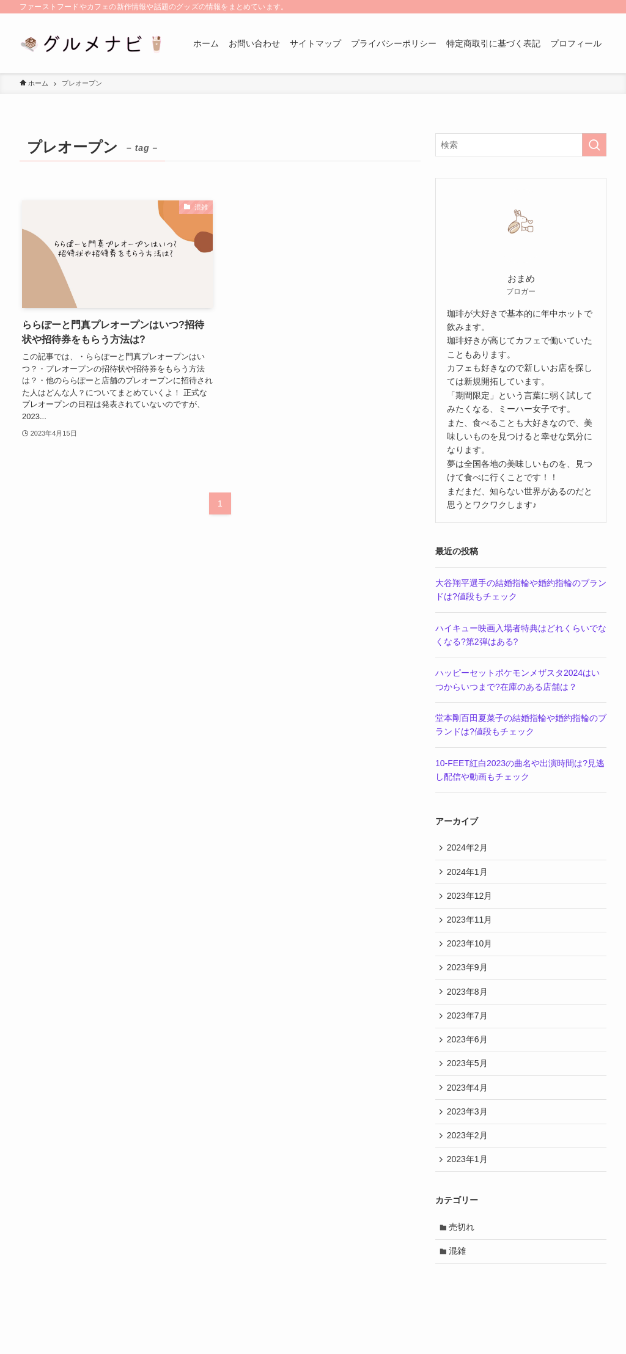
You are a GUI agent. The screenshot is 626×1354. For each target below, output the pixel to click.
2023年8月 (468, 1001)
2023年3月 (468, 1128)
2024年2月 (468, 849)
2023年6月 (468, 1051)
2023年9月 (468, 976)
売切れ (463, 1248)
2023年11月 (471, 924)
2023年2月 (468, 1153)
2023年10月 (471, 950)
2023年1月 (468, 1179)
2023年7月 (468, 1026)
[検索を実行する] (594, 144)
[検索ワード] (520, 144)
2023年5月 (468, 1077)
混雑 (459, 1273)
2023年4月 (468, 1102)
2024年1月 (468, 874)
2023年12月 (471, 899)
